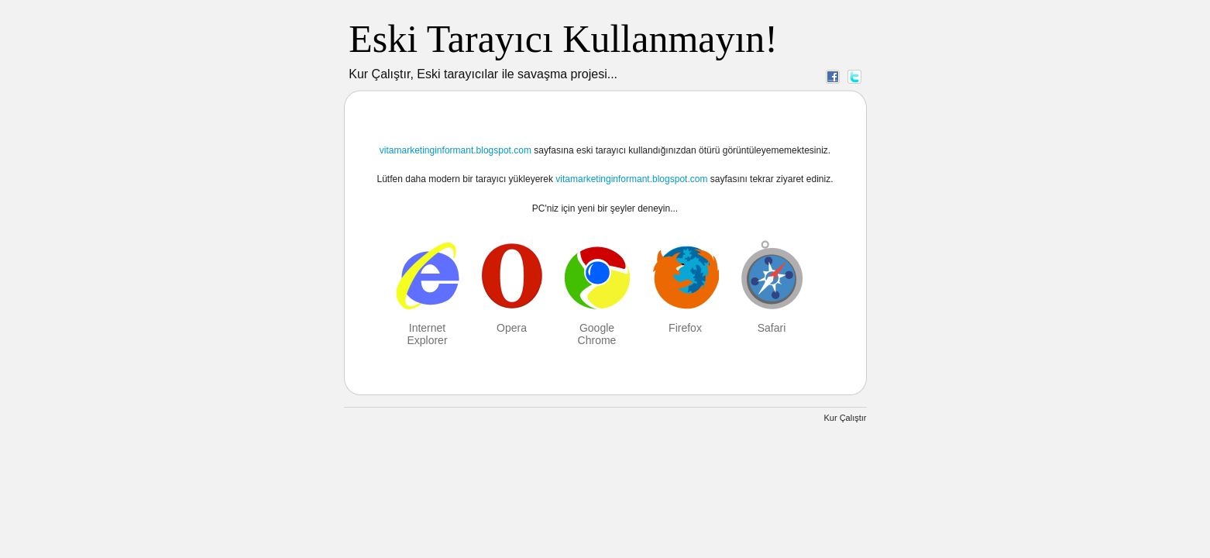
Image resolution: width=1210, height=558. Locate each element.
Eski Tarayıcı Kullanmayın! (563, 38)
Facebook (833, 76)
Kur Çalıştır (844, 417)
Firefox (685, 328)
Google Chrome (597, 334)
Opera (512, 328)
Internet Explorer (427, 334)
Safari (772, 328)
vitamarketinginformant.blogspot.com (455, 150)
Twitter (854, 76)
